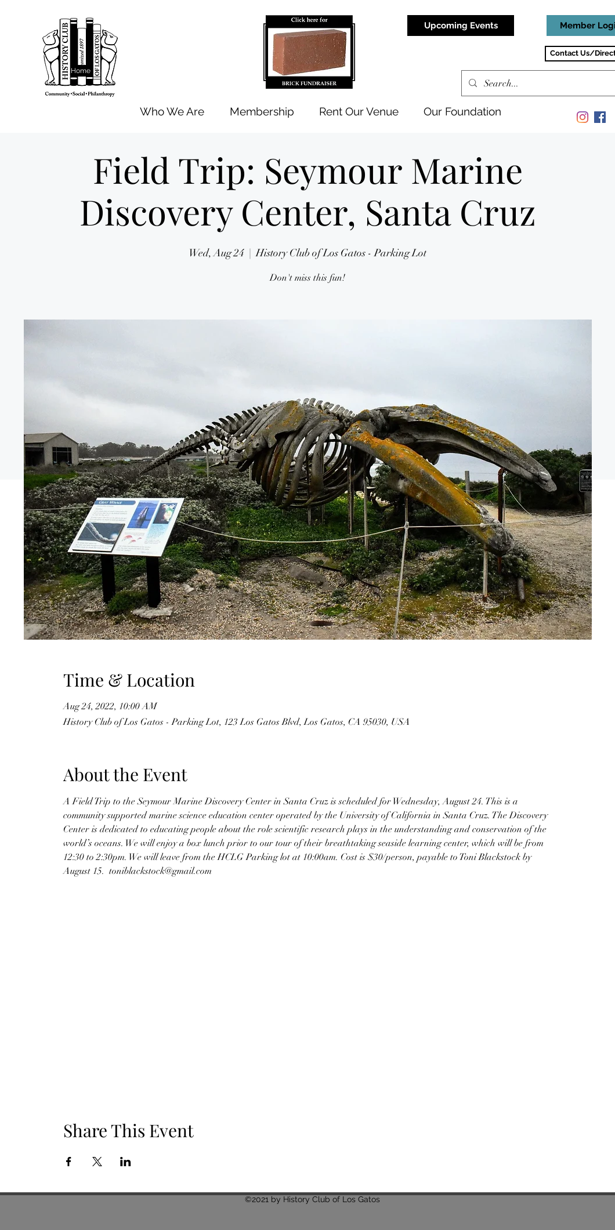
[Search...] (548, 83)
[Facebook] (600, 117)
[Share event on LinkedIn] (125, 1161)
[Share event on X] (97, 1161)
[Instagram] (582, 117)
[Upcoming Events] (460, 25)
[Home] (81, 71)
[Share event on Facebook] (68, 1161)
